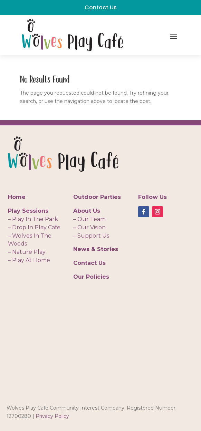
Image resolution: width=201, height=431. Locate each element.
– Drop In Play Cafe (34, 227)
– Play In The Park (33, 219)
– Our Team (89, 219)
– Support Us (91, 235)
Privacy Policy (52, 416)
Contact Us (101, 7)
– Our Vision (89, 227)
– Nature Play (27, 252)
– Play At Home (29, 260)
